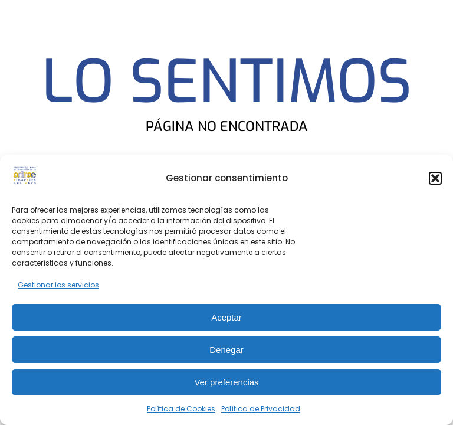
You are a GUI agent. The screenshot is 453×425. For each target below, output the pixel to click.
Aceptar (226, 317)
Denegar (226, 350)
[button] (435, 178)
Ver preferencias (226, 382)
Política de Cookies (181, 409)
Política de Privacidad (260, 409)
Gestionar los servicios (58, 285)
